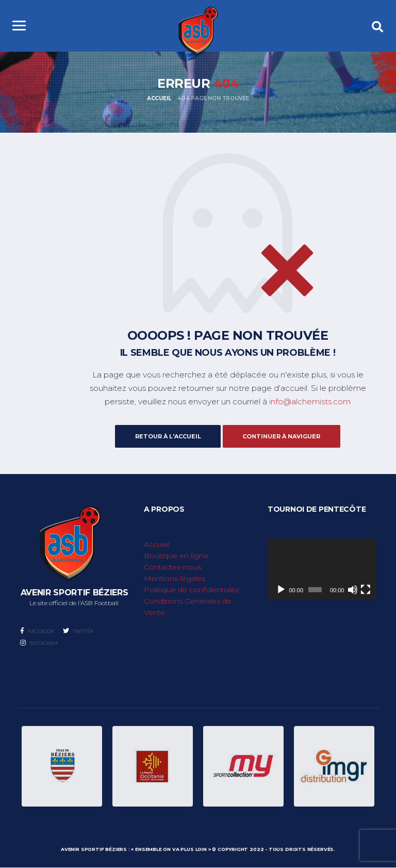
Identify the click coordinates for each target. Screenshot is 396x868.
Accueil (157, 544)
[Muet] (353, 590)
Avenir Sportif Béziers (94, 850)
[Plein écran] (365, 590)
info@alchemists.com (310, 402)
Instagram (39, 643)
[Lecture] (281, 590)
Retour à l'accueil (166, 436)
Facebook (37, 631)
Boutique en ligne (176, 556)
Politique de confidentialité (192, 590)
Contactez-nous (172, 567)
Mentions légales (174, 578)
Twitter (78, 631)
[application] (322, 569)
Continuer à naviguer (284, 436)
